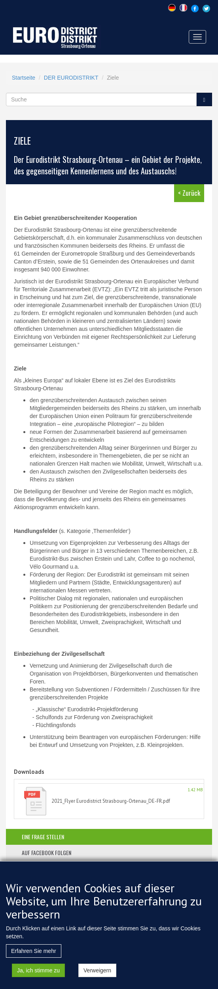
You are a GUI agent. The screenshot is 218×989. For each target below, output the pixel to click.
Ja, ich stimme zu (38, 977)
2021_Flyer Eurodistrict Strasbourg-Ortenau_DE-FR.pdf (110, 801)
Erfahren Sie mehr (33, 958)
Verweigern (97, 977)
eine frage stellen (43, 836)
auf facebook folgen (46, 852)
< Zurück (189, 193)
